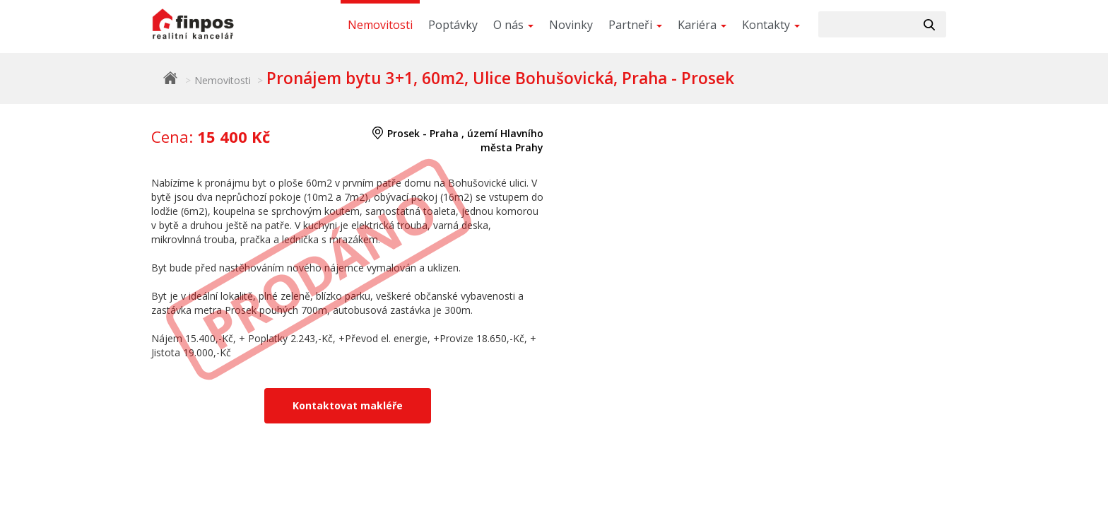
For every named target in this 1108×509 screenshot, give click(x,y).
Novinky (571, 25)
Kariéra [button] (702, 25)
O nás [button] (513, 25)
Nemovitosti (380, 25)
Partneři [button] (635, 25)
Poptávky (453, 25)
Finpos (170, 77)
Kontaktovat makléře (348, 405)
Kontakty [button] (771, 25)
